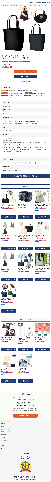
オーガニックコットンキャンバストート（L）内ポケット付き (19, 163)
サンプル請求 (4, 440)
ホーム (2, 5)
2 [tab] (26, 54)
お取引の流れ (4, 434)
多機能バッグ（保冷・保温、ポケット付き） (13, 5)
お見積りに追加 (25, 71)
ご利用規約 (3, 445)
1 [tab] (24, 54)
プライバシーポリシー (6, 429)
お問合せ (3, 426)
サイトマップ (4, 448)
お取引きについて (5, 431)
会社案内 (3, 423)
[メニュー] (2, 2)
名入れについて (5, 437)
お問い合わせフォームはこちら (25, 415)
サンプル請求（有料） (25, 81)
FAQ (2, 443)
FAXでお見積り (25, 76)
